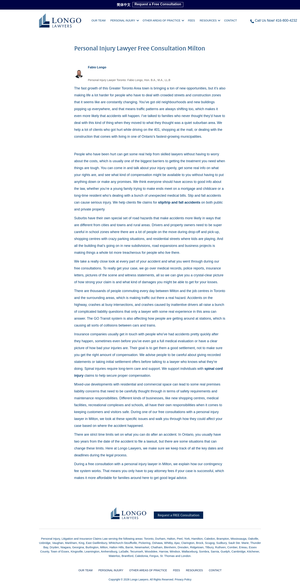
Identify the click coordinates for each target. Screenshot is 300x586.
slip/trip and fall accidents (179, 202)
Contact (230, 20)
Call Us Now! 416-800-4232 (276, 20)
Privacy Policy (183, 579)
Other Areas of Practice (162, 20)
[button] (137, 20)
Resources (208, 20)
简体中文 (123, 5)
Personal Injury (122, 20)
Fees (191, 20)
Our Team (98, 20)
